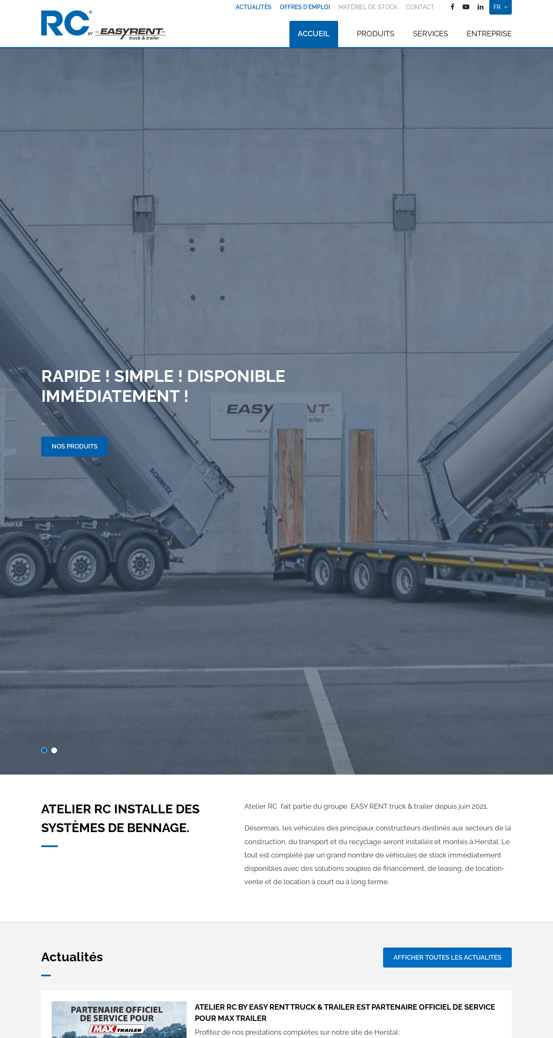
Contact (420, 7)
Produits (375, 33)
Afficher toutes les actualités (447, 957)
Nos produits (74, 446)
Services (430, 33)
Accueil (314, 33)
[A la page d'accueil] (103, 25)
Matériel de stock (368, 7)
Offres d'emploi (305, 7)
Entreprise (489, 33)
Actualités (254, 7)
